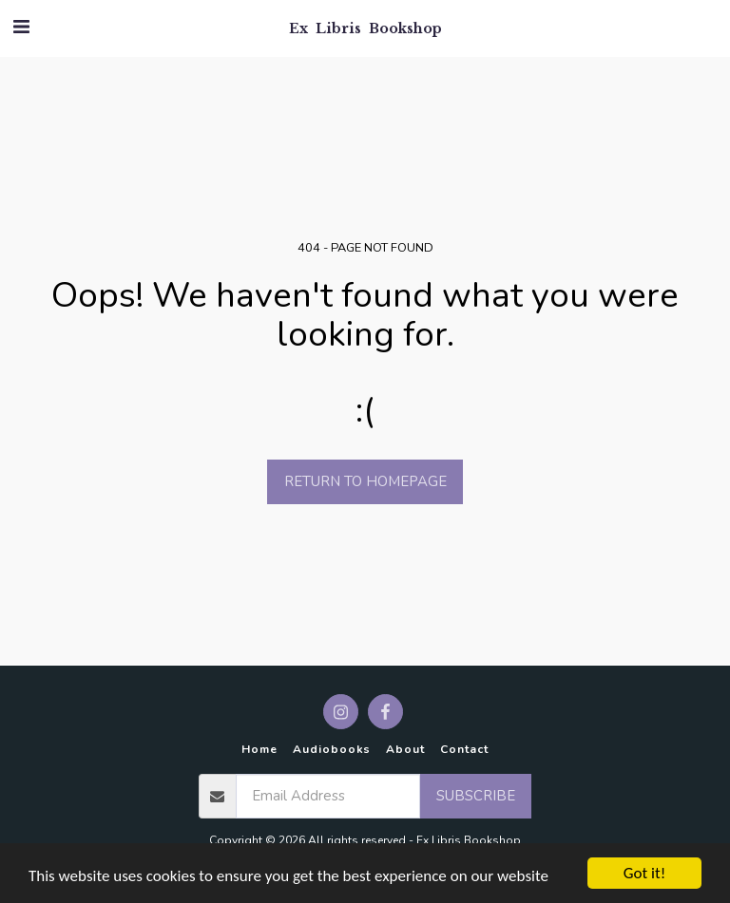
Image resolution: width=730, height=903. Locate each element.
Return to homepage (365, 481)
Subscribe (475, 795)
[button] (21, 27)
